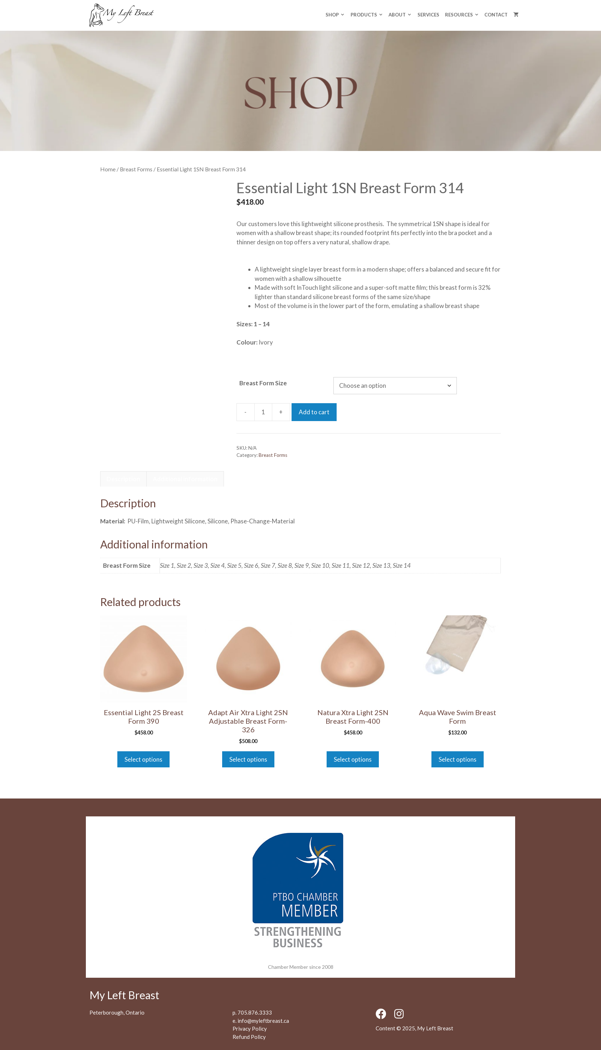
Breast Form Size (263, 383)
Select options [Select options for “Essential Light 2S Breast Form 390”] (143, 759)
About (401, 15)
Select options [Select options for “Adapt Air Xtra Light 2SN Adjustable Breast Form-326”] (248, 759)
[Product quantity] (263, 412)
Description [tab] (123, 479)
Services (428, 15)
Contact (496, 15)
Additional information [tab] (185, 479)
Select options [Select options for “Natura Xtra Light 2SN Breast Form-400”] (353, 759)
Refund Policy (249, 1037)
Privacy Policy (250, 1028)
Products (368, 15)
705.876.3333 (255, 1012)
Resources (463, 15)
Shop (336, 15)
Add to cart (314, 412)
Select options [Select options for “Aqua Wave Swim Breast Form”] (458, 759)
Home (108, 169)
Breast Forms (136, 169)
